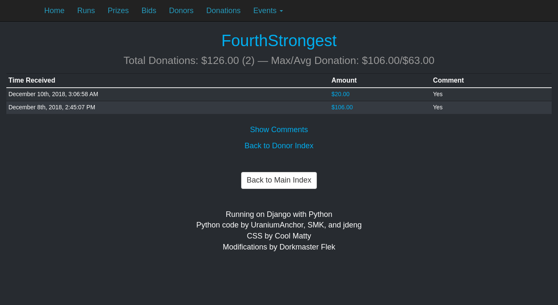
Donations (223, 10)
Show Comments (279, 129)
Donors (181, 10)
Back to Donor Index (279, 145)
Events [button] (268, 10)
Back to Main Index (279, 180)
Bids (149, 10)
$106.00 (342, 107)
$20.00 (341, 94)
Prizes (118, 10)
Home (54, 10)
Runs (86, 10)
